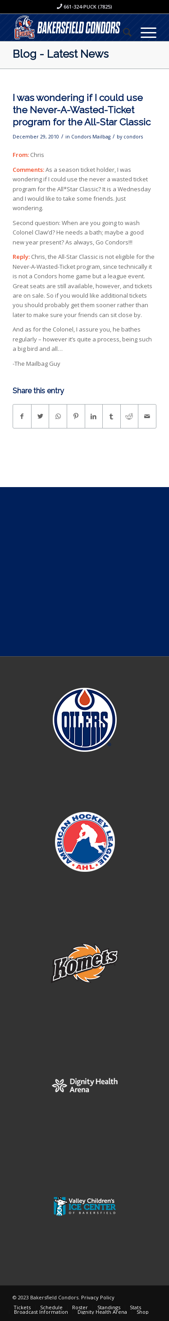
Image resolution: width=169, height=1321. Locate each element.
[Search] (123, 32)
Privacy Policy (97, 1297)
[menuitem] (123, 32)
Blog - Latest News (61, 53)
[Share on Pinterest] (76, 416)
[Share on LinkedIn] (94, 416)
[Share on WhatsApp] (58, 416)
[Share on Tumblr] (111, 416)
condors (133, 136)
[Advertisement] (84, 571)
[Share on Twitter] (40, 416)
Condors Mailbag (90, 136)
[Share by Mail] (147, 416)
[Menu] (144, 32)
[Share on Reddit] (129, 416)
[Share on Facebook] (22, 416)
